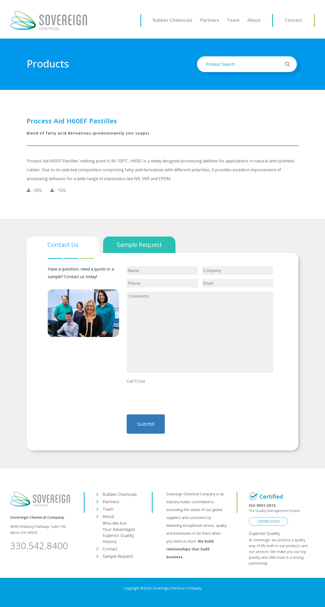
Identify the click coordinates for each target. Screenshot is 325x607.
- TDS (58, 190)
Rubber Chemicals (172, 20)
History (110, 541)
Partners (209, 20)
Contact (293, 20)
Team (233, 20)
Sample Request (118, 556)
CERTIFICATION (268, 521)
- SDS (34, 190)
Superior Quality (118, 535)
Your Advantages (119, 529)
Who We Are (114, 523)
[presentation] (165, 396)
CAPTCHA (136, 381)
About (254, 20)
